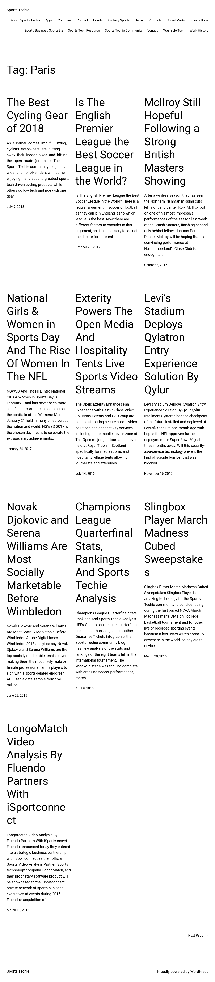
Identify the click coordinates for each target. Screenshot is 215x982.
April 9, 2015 (84, 688)
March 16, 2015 (18, 910)
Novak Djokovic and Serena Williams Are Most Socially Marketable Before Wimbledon (38, 559)
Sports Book (199, 20)
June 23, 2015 (17, 695)
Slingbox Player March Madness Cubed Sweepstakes (176, 539)
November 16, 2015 (158, 474)
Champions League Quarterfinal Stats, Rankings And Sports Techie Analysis (103, 552)
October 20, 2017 (87, 247)
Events (98, 20)
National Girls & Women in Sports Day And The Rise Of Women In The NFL (38, 337)
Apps (49, 20)
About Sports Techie (25, 20)
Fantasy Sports (119, 20)
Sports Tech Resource (84, 31)
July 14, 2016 (85, 474)
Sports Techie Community (123, 31)
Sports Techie (18, 10)
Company (65, 20)
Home (139, 20)
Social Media (176, 20)
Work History (199, 31)
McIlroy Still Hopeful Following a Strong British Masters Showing (172, 141)
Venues (152, 31)
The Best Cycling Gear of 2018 (37, 115)
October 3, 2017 (155, 265)
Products (155, 20)
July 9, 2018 (15, 207)
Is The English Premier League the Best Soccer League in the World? (104, 141)
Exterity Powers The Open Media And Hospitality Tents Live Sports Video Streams (106, 344)
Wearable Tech (174, 31)
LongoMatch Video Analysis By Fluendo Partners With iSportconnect (37, 774)
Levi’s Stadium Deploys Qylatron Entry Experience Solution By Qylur (171, 344)
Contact (82, 20)
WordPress (199, 971)
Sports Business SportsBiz (43, 31)
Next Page (198, 935)
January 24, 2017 (19, 449)
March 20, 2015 (155, 656)
